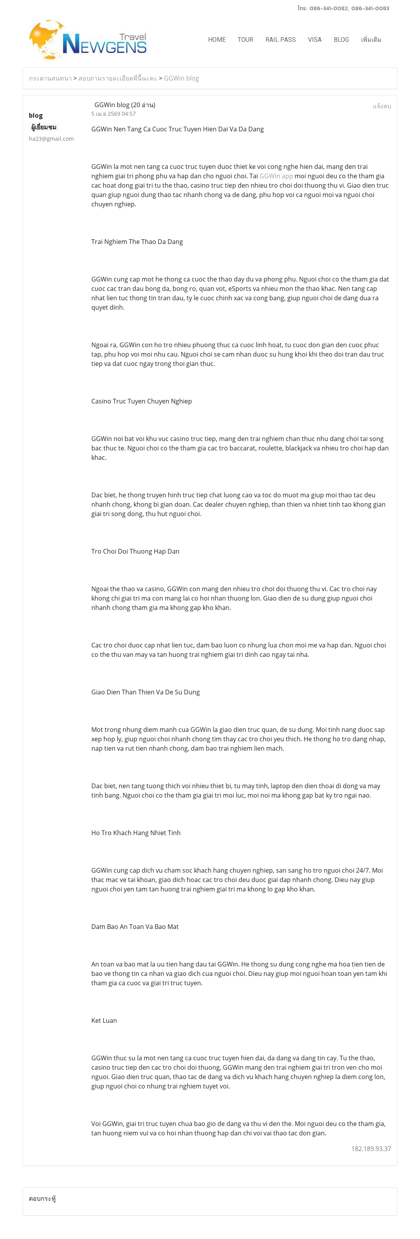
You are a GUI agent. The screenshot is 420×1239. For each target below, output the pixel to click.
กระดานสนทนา (50, 78)
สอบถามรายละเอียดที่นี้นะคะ (117, 78)
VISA (315, 39)
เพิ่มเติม (371, 39)
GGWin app (276, 176)
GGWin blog (181, 78)
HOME (217, 39)
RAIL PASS (280, 39)
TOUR (245, 39)
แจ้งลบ (382, 106)
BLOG (341, 39)
